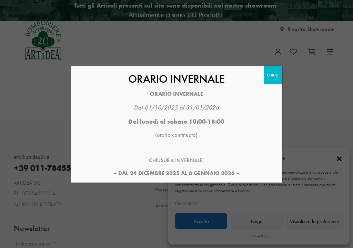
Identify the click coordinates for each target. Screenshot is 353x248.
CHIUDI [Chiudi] (273, 75)
